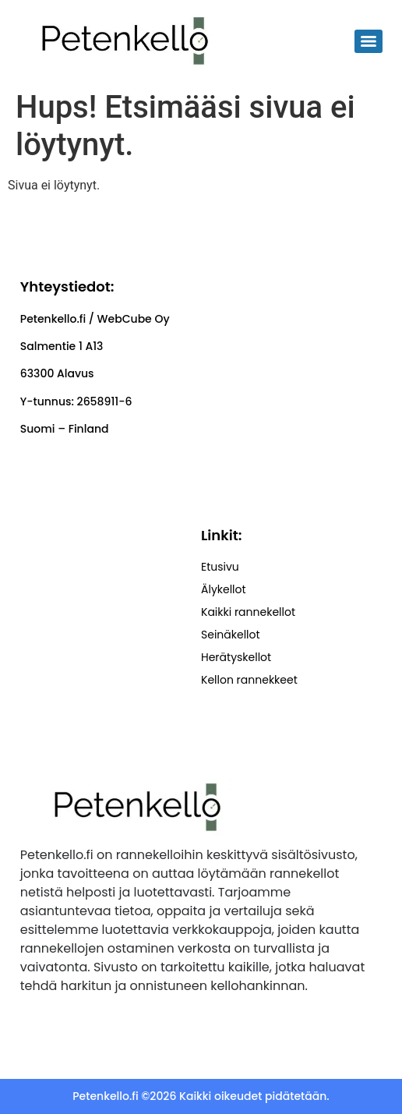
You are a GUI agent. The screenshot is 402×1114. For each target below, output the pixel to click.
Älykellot (223, 589)
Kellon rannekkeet (249, 680)
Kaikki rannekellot (248, 612)
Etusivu (220, 567)
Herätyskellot (236, 657)
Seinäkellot (230, 634)
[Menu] (368, 41)
